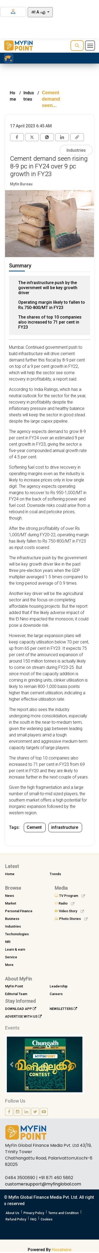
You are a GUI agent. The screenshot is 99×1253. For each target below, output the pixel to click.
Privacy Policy (33, 1213)
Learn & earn (15, 949)
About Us (12, 1213)
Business (12, 919)
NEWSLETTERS (63, 1009)
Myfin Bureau (21, 184)
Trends (55, 874)
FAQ (33, 1219)
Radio (64, 903)
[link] (77, 137)
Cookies (47, 1219)
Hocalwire (61, 1249)
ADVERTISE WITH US (23, 1016)
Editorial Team (16, 994)
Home (10, 874)
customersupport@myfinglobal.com (43, 1184)
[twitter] (32, 137)
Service (11, 957)
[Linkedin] (62, 137)
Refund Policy (16, 1219)
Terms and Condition (63, 1213)
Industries (76, 150)
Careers (56, 994)
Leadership (59, 986)
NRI (8, 942)
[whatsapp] (47, 137)
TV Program (70, 896)
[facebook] (17, 137)
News (9, 896)
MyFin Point (14, 986)
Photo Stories (71, 919)
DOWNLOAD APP (20, 1009)
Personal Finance (18, 911)
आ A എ (38, 12)
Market (10, 903)
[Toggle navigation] (90, 46)
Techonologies (17, 934)
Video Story (69, 911)
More (9, 965)
